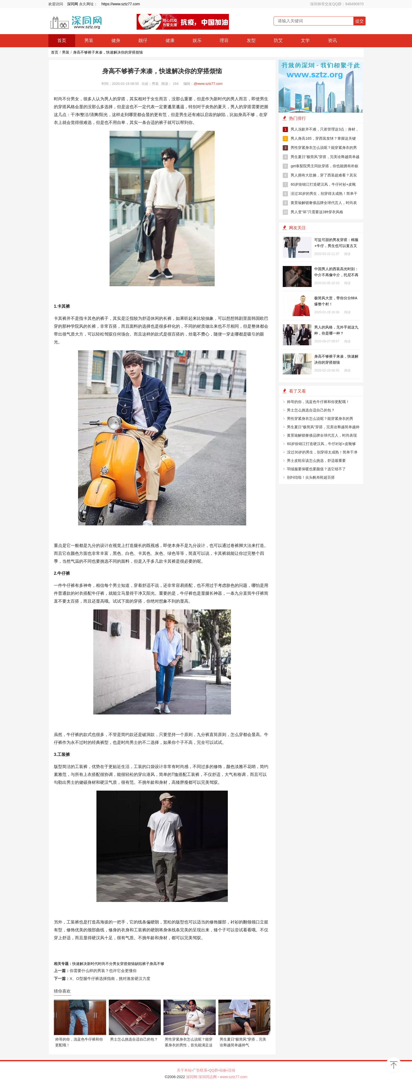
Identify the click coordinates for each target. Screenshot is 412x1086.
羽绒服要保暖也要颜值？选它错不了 (316, 469)
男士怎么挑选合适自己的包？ (311, 410)
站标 (223, 1070)
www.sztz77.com (233, 1077)
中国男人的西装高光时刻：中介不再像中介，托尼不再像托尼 (336, 275)
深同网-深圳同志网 (202, 1077)
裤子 (146, 964)
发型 (251, 40)
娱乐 (197, 40)
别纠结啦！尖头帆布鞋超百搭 (311, 477)
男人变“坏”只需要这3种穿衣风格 (313, 212)
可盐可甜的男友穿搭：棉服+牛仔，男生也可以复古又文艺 (336, 246)
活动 (231, 1070)
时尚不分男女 (109, 964)
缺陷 (138, 964)
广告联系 (200, 1070)
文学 (305, 40)
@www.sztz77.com (208, 84)
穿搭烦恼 (127, 964)
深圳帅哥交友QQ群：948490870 (337, 4)
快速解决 (79, 964)
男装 (88, 40)
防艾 (278, 40)
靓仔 (142, 40)
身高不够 (157, 964)
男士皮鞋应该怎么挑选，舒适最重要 (316, 460)
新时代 (92, 964)
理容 (224, 40)
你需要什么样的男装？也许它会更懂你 (103, 970)
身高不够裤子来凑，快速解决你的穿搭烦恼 (108, 52)
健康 (170, 40)
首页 (61, 40)
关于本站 (184, 1070)
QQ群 (213, 1070)
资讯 (332, 40)
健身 (115, 40)
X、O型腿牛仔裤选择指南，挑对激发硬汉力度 (110, 978)
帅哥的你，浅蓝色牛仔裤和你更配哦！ (318, 402)
